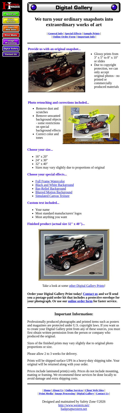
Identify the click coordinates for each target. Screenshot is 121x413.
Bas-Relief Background (50, 188)
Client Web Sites (94, 390)
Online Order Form (64, 36)
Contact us (90, 294)
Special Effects (73, 33)
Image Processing (65, 393)
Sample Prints (91, 33)
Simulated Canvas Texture (52, 196)
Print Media (46, 393)
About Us (57, 390)
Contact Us (102, 393)
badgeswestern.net (74, 409)
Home (47, 390)
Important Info (86, 36)
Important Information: (73, 314)
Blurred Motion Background (53, 192)
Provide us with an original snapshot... (54, 49)
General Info (55, 33)
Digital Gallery (85, 393)
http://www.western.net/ (73, 405)
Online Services (74, 390)
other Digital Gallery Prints (86, 285)
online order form (80, 301)
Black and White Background (54, 185)
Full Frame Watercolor (50, 181)
